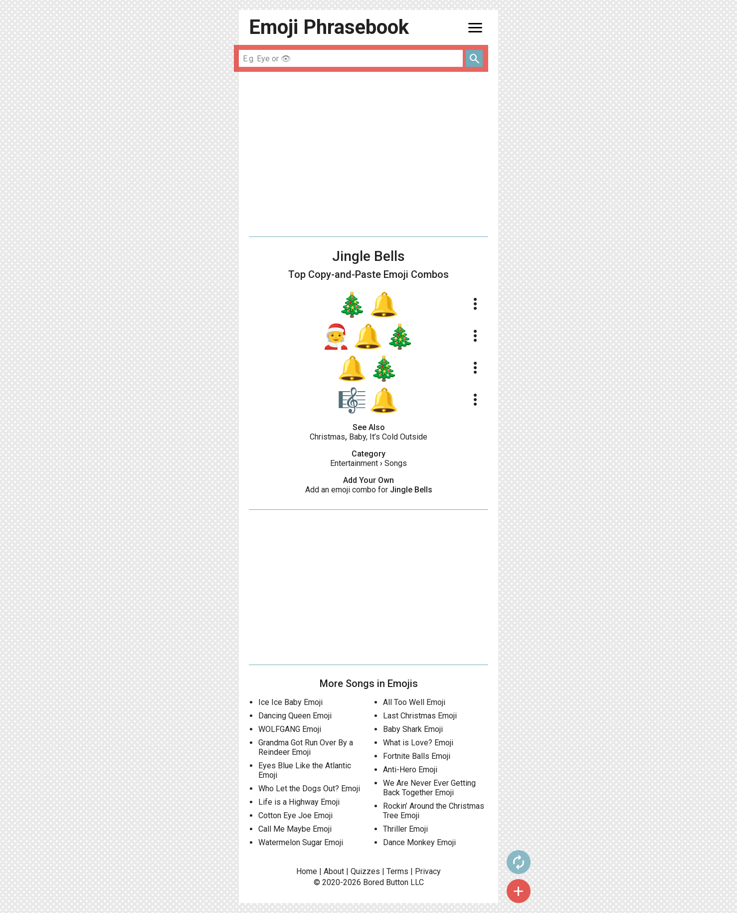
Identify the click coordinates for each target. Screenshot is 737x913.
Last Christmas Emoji (420, 715)
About (334, 871)
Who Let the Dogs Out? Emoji (309, 788)
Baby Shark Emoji (413, 729)
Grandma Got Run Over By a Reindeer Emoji (305, 747)
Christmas (327, 437)
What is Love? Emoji (418, 742)
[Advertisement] (368, 154)
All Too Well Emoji (414, 702)
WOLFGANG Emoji (289, 729)
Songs (395, 463)
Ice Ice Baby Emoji (290, 702)
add (519, 891)
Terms (397, 871)
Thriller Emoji (405, 829)
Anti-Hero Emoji (410, 769)
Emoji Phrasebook (329, 27)
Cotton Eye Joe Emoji (295, 815)
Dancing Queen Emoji (295, 715)
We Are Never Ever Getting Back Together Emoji (429, 787)
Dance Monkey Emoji (419, 842)
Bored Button (385, 882)
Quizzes (365, 871)
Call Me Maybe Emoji (295, 829)
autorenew (519, 862)
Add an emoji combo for (368, 489)
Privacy (428, 871)
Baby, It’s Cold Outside (388, 437)
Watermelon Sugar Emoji (300, 842)
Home (306, 871)
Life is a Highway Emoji (299, 802)
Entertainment (354, 463)
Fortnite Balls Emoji (416, 756)
